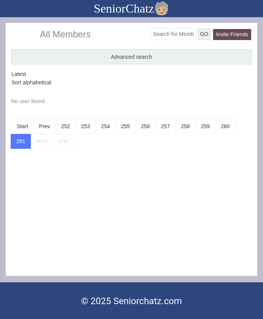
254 (105, 126)
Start (22, 126)
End (63, 141)
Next (41, 141)
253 (85, 126)
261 (20, 141)
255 (125, 126)
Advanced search (131, 57)
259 (205, 126)
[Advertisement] (131, 218)
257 (165, 126)
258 (185, 126)
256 (145, 126)
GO (204, 34)
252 (65, 126)
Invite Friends (232, 34)
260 (225, 126)
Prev (44, 126)
